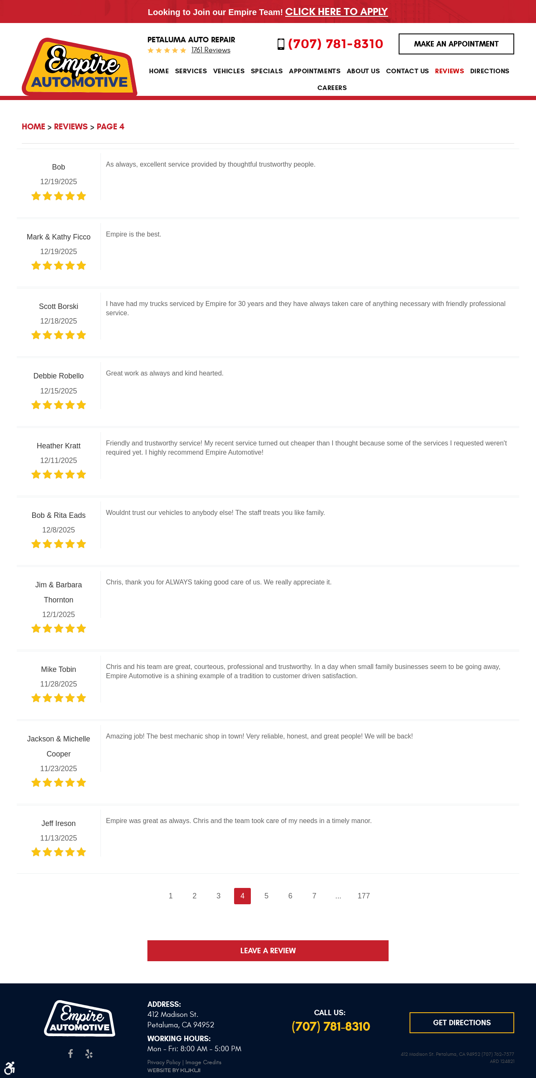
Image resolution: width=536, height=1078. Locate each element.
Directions (490, 71)
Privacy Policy (163, 1061)
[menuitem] (159, 71)
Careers (332, 88)
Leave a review (268, 950)
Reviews (449, 71)
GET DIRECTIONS (462, 1022)
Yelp (88, 1052)
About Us (363, 71)
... (338, 896)
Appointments (315, 71)
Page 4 (110, 126)
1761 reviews (210, 50)
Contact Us (407, 71)
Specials (267, 71)
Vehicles (229, 71)
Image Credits (204, 1061)
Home (159, 71)
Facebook (70, 1052)
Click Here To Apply (336, 11)
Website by (173, 1069)
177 (364, 896)
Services (191, 71)
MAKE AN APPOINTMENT (456, 44)
